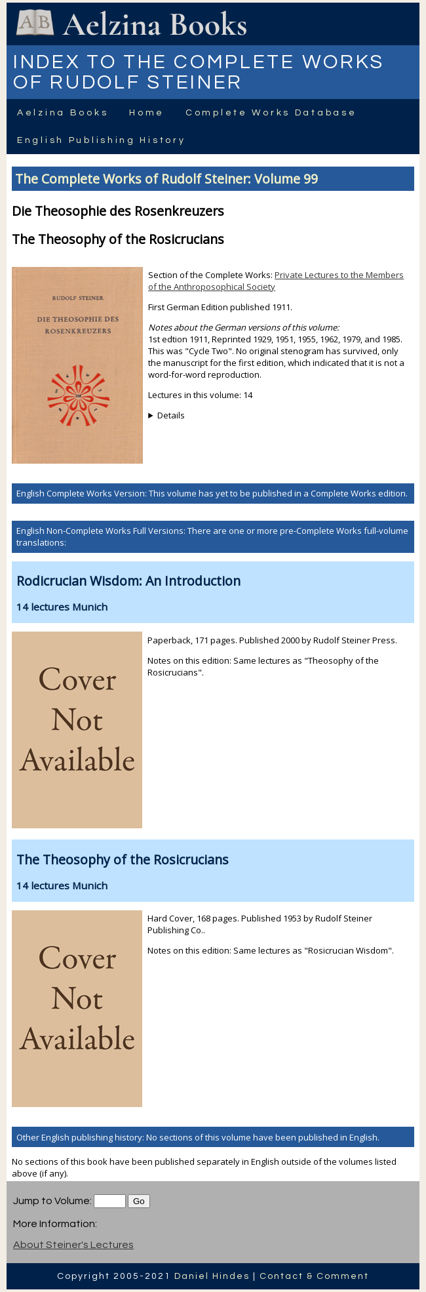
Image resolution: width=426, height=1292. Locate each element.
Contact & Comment (314, 1276)
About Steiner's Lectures (73, 1245)
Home (147, 112)
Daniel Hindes (212, 1276)
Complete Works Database (271, 112)
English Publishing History (101, 140)
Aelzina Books (62, 112)
